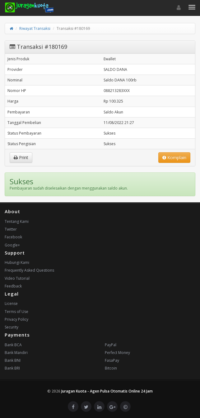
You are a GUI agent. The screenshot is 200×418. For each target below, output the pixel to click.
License (11, 303)
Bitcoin (111, 368)
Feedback (13, 286)
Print (21, 157)
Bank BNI (13, 360)
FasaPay (112, 360)
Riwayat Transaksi (34, 28)
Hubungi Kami (17, 262)
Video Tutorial (17, 278)
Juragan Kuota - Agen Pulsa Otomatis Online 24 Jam (107, 391)
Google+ (12, 245)
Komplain (174, 157)
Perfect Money (117, 352)
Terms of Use (16, 311)
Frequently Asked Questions (29, 270)
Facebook (13, 237)
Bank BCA (13, 344)
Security (11, 327)
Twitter (11, 229)
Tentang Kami (17, 221)
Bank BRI (12, 368)
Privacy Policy (16, 319)
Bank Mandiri (16, 352)
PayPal (110, 344)
